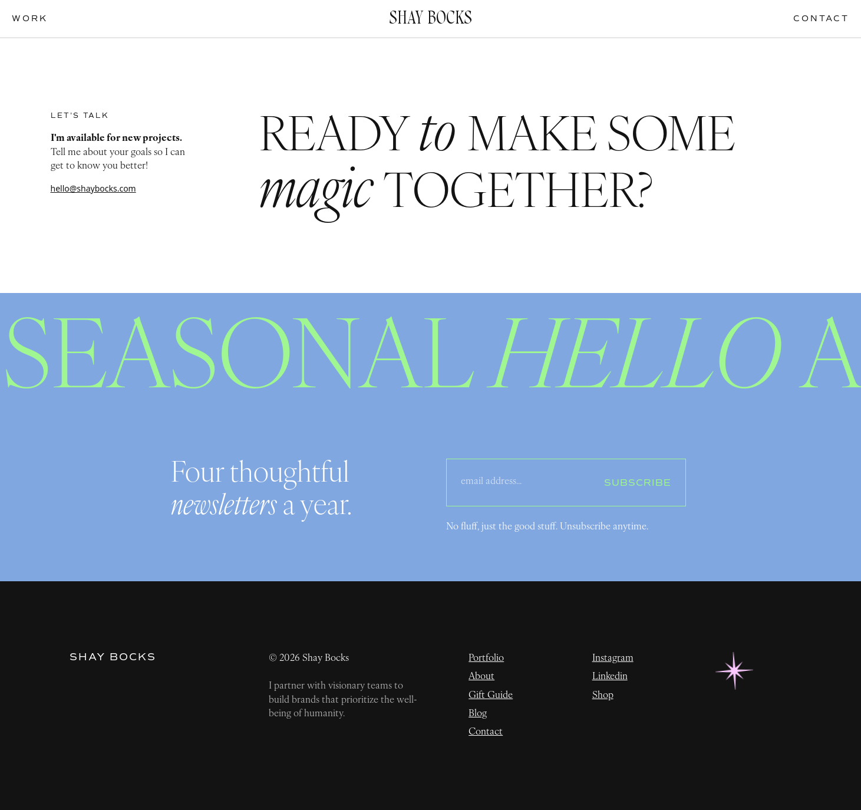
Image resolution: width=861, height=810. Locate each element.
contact (821, 19)
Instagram (613, 658)
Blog (478, 714)
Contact (486, 732)
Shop (602, 695)
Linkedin (610, 676)
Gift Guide (491, 695)
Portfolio (486, 658)
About (481, 676)
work (30, 19)
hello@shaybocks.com (93, 188)
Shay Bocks (113, 657)
